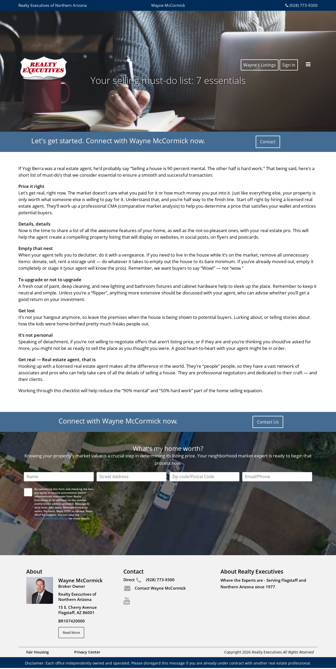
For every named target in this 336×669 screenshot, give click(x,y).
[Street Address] (131, 476)
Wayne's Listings (259, 21)
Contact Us (268, 422)
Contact (268, 142)
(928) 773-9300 (301, 5)
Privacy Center (87, 653)
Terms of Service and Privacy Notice (62, 516)
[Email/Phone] (277, 476)
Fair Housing (37, 653)
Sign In (288, 21)
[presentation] (64, 532)
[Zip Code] (204, 476)
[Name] (59, 476)
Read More (73, 633)
